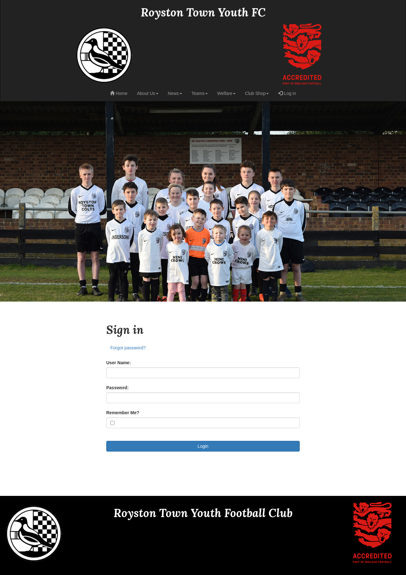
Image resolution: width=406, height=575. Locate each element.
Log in (287, 93)
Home (118, 93)
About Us (147, 93)
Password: (117, 387)
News (175, 93)
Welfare (226, 93)
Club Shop (257, 93)
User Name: (118, 362)
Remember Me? (122, 412)
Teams (200, 93)
